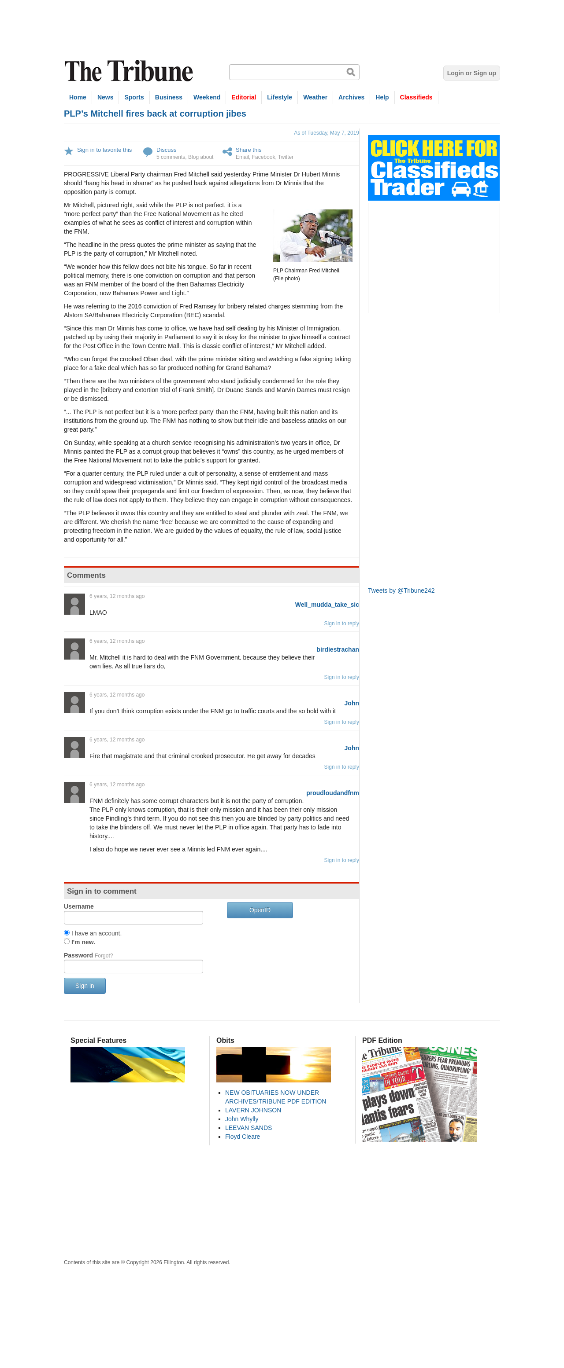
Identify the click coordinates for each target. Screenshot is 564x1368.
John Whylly (241, 1118)
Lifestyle (279, 97)
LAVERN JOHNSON (253, 1110)
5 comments (170, 157)
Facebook (263, 157)
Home (77, 97)
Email (242, 157)
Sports (134, 97)
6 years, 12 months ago (117, 596)
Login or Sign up (471, 73)
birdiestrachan (338, 649)
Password (88, 955)
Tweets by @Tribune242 (401, 590)
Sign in (84, 985)
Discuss (166, 150)
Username (79, 906)
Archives (351, 97)
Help (382, 97)
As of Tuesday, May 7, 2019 (326, 133)
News (105, 97)
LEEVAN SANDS (248, 1127)
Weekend (206, 97)
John (352, 703)
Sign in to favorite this (104, 150)
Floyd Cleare (242, 1136)
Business (168, 97)
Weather (315, 97)
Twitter (285, 157)
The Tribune (130, 71)
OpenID (260, 909)
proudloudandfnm (332, 792)
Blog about (200, 157)
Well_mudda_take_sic (327, 604)
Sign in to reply (341, 623)
